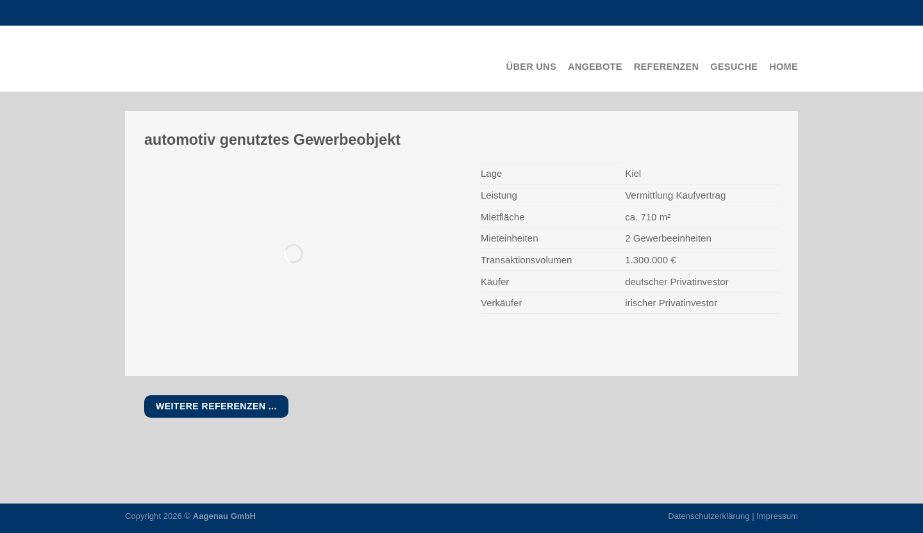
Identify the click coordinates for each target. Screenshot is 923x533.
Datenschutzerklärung (708, 516)
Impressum (777, 516)
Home (783, 67)
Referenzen (666, 67)
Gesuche (734, 67)
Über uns (531, 67)
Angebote (595, 67)
